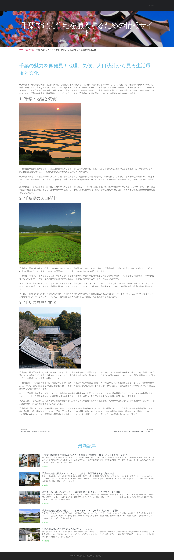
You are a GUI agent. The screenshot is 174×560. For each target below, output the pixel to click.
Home (151, 5)
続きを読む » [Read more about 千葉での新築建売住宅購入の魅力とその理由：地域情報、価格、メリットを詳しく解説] (46, 466)
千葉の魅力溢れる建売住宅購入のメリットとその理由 (68, 529)
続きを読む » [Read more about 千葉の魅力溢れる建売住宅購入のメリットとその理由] (46, 541)
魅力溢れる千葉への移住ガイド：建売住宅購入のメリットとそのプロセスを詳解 (81, 492)
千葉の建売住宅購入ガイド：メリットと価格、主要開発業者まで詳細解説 (78, 473)
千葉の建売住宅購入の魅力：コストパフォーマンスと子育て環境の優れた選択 (80, 510)
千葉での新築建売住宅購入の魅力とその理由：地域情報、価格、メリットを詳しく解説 (84, 455)
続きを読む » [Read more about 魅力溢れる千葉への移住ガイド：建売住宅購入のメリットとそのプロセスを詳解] (46, 504)
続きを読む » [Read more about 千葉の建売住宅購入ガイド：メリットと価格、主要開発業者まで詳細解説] (46, 485)
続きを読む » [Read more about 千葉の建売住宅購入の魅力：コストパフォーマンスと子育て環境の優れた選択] (46, 522)
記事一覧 (30, 50)
